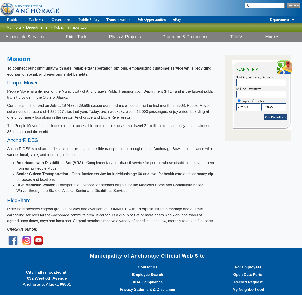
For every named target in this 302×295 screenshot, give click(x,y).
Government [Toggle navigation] (61, 20)
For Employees (248, 267)
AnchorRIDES (22, 140)
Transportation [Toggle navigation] (118, 20)
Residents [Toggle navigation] (14, 20)
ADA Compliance (148, 282)
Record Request (248, 282)
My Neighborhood (248, 290)
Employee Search (147, 275)
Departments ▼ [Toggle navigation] (282, 20)
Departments (37, 27)
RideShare (19, 200)
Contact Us (147, 267)
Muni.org (13, 27)
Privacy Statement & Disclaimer (147, 290)
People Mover (22, 83)
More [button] (270, 36)
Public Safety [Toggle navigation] (88, 20)
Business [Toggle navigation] (36, 20)
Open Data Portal (248, 275)
